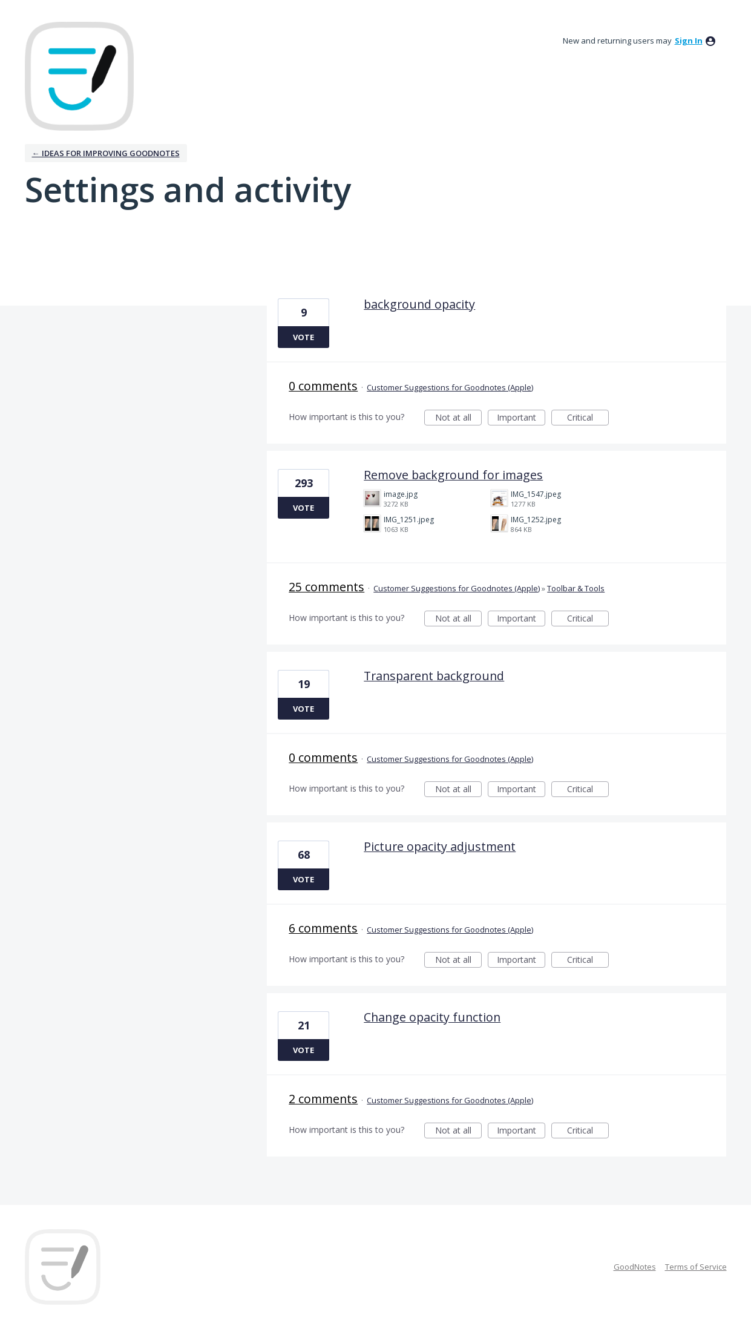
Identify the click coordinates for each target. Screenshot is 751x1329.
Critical (588, 418)
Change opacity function (432, 1017)
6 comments (323, 928)
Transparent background (434, 676)
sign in (689, 40)
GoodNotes (635, 1266)
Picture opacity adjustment (440, 846)
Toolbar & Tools (576, 588)
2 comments (323, 1099)
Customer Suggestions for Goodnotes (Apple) (450, 387)
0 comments (323, 386)
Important (521, 418)
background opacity (419, 304)
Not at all (458, 418)
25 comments (326, 587)
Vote (303, 337)
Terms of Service (696, 1266)
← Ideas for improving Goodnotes (106, 153)
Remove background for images (453, 475)
